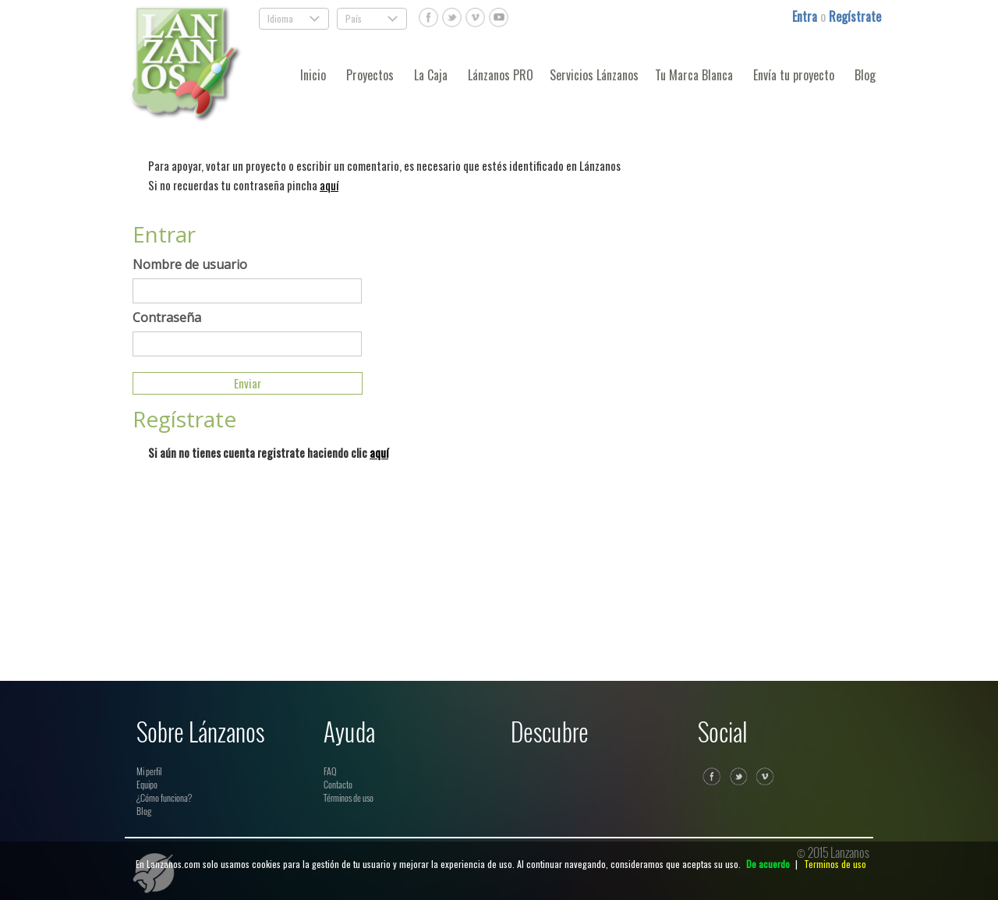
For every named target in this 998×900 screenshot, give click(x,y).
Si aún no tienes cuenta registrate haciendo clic (268, 452)
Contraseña (167, 317)
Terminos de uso (835, 863)
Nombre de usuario (190, 264)
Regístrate (855, 16)
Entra (806, 16)
